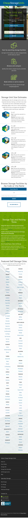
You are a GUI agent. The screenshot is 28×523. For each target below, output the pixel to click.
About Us (3, 461)
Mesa (8, 284)
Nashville (20, 379)
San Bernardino (7, 331)
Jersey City (20, 303)
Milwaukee (20, 450)
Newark (20, 306)
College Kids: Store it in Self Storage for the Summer (12, 225)
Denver (7, 352)
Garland (20, 400)
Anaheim (7, 298)
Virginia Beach (20, 431)
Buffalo (20, 317)
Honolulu (7, 380)
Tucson (7, 292)
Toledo (20, 348)
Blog (2, 474)
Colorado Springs (7, 349)
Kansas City (20, 271)
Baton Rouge (7, 418)
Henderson (20, 282)
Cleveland (20, 343)
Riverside (7, 321)
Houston (20, 402)
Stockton (7, 341)
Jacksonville (7, 358)
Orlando (7, 364)
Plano (20, 413)
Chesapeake (20, 423)
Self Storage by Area (5, 472)
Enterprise (20, 279)
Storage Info (3, 466)
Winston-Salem (20, 335)
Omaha (20, 298)
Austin (20, 387)
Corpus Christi (20, 390)
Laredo (20, 408)
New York (20, 319)
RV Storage (3, 487)
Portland (20, 363)
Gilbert (7, 279)
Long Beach (7, 313)
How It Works (4, 464)
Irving (20, 405)
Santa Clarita (7, 328)
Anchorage (7, 271)
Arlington (20, 384)
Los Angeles (7, 316)
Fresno (7, 308)
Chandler (7, 277)
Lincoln (20, 295)
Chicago (7, 391)
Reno (20, 289)
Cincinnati (20, 340)
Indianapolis (7, 399)
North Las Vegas (20, 287)
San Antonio (20, 415)
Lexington (8, 410)
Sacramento (7, 323)
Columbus (20, 346)
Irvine (7, 310)
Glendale (7, 282)
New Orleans (7, 420)
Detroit (7, 437)
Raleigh (20, 332)
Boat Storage (4, 482)
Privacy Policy (23, 513)
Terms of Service (4, 514)
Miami (7, 361)
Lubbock (20, 410)
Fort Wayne (7, 396)
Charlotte (20, 325)
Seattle (20, 437)
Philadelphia (20, 368)
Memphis (20, 376)
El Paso (20, 395)
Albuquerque (20, 311)
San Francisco (7, 336)
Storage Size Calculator (6, 469)
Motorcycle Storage (5, 489)
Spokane (20, 439)
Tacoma (20, 442)
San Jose (7, 339)
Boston (7, 431)
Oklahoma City (20, 356)
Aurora (7, 347)
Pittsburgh (20, 371)
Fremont (7, 305)
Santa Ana (8, 326)
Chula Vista (7, 303)
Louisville (7, 412)
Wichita (7, 404)
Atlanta (7, 374)
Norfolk (20, 426)
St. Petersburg (7, 366)
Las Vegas (20, 284)
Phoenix (7, 287)
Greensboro (20, 330)
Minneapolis (7, 442)
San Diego (8, 334)
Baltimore (7, 426)
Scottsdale (7, 289)
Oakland (7, 318)
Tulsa (20, 354)
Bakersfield (7, 300)
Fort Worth (20, 397)
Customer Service (5, 500)
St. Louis (20, 274)
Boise (7, 385)
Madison (20, 447)
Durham (20, 327)
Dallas (20, 392)
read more (10, 229)
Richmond (20, 428)
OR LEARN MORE (14, 204)
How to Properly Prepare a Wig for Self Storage (11, 244)
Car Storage (3, 484)
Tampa (7, 369)
